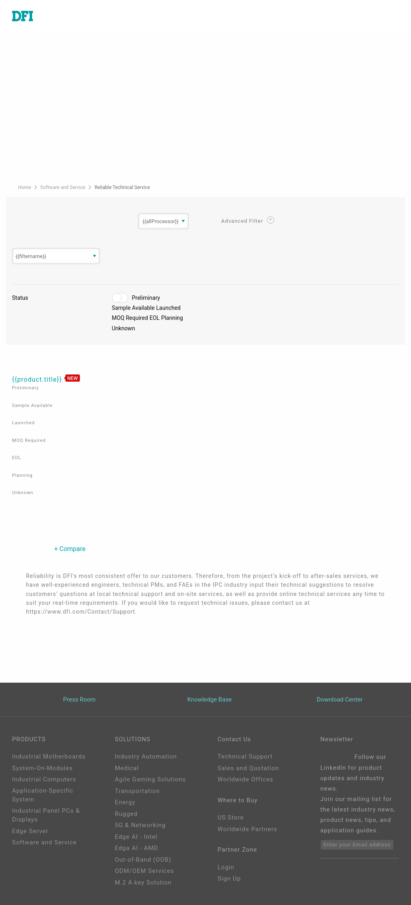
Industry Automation (146, 756)
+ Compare (69, 549)
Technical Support (245, 756)
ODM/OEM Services (144, 870)
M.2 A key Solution (143, 882)
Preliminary (146, 298)
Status (20, 298)
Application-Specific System (42, 795)
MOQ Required (130, 318)
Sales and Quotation (248, 768)
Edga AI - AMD (136, 848)
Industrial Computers (44, 779)
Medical (127, 768)
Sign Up (229, 878)
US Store (231, 817)
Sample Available (133, 308)
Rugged (126, 814)
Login (226, 867)
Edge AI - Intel (136, 836)
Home (25, 187)
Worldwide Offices (245, 779)
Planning (172, 318)
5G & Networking (140, 825)
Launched (168, 308)
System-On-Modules (42, 768)
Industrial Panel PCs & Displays (46, 815)
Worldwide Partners (247, 829)
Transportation (137, 791)
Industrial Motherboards (48, 756)
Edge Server (30, 831)
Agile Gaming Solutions (150, 779)
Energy (125, 802)
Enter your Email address (357, 845)
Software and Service (63, 187)
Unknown (123, 328)
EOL (155, 318)
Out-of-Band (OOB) (143, 859)
